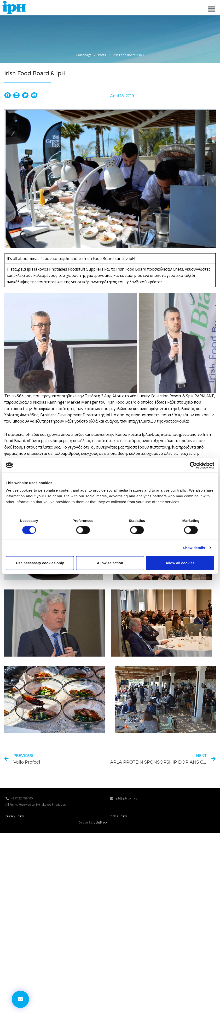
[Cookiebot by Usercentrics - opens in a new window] (193, 465)
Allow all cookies (180, 563)
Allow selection (110, 563)
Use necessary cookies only (40, 563)
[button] (211, 9)
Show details (194, 548)
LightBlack (100, 822)
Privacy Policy (15, 816)
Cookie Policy (118, 816)
